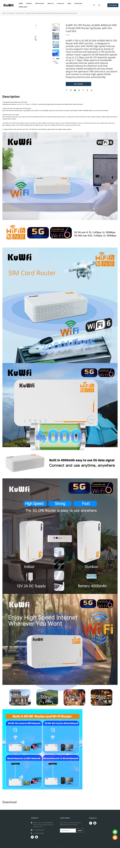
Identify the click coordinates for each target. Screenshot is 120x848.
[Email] (68, 831)
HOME (21, 3)
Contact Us (60, 3)
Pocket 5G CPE (20, 13)
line (71, 90)
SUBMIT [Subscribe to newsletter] (79, 831)
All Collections (11, 13)
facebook (67, 90)
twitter (75, 90)
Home (4, 13)
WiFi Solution (39, 3)
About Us (51, 3)
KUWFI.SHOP (23, 7)
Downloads (78, 3)
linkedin (92, 90)
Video (69, 3)
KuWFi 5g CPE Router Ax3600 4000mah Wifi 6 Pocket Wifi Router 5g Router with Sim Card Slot (51, 13)
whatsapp (79, 90)
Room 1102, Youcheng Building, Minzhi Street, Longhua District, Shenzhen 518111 (43, 825)
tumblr (88, 90)
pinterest (83, 90)
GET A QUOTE (113, 5)
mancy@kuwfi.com (39, 831)
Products (29, 3)
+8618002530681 (38, 834)
